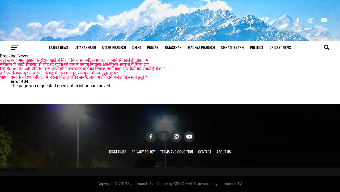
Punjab (153, 47)
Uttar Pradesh (114, 47)
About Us (223, 152)
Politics (256, 47)
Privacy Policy (143, 152)
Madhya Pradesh (201, 47)
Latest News (58, 47)
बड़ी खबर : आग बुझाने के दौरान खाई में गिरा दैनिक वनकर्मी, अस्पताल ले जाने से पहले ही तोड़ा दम (74, 60)
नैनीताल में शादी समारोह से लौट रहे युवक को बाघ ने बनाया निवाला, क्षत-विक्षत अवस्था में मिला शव (74, 64)
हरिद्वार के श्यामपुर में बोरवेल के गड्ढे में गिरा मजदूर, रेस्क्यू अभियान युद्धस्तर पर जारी (63, 73)
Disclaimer (117, 152)
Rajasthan (173, 47)
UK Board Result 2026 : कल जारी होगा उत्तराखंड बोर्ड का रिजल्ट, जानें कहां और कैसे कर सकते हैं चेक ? (82, 68)
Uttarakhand (85, 47)
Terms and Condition (176, 152)
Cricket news (280, 47)
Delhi (136, 47)
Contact (204, 152)
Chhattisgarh (232, 47)
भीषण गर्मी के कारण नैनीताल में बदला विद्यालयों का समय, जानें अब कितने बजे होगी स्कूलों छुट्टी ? (73, 77)
